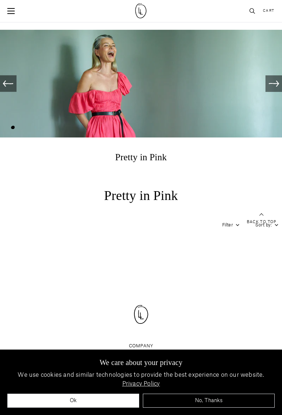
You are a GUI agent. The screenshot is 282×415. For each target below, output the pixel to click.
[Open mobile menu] (11, 11)
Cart (269, 10)
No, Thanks (209, 400)
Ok (73, 400)
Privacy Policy (141, 384)
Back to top (261, 219)
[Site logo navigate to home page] (141, 10)
